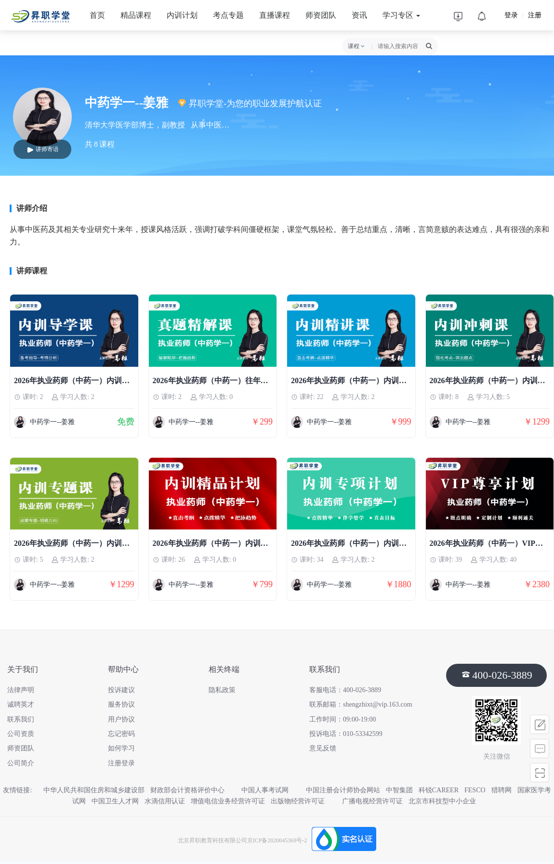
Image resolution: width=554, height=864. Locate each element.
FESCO (475, 790)
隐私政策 (222, 690)
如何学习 (121, 748)
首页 (97, 15)
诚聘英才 (20, 704)
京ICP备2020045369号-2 (277, 840)
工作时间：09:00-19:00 (342, 719)
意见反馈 (322, 748)
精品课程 (135, 15)
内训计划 (182, 15)
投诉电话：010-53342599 (346, 733)
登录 (511, 15)
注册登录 (121, 763)
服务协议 (121, 704)
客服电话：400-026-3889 (345, 690)
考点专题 (228, 15)
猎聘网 (501, 790)
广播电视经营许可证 (372, 801)
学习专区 (401, 15)
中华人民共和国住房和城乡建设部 (94, 790)
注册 (534, 15)
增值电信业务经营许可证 (228, 801)
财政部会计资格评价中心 (193, 790)
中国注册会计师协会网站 (343, 790)
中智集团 (399, 790)
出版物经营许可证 (303, 801)
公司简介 (20, 763)
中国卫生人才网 (115, 801)
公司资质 (20, 733)
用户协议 (121, 719)
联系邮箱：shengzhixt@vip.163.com (360, 704)
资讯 (359, 15)
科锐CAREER (439, 790)
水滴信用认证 (165, 801)
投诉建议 (121, 690)
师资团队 (320, 15)
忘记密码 (121, 733)
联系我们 (20, 719)
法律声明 (20, 690)
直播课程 (274, 15)
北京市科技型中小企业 (442, 801)
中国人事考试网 (270, 790)
